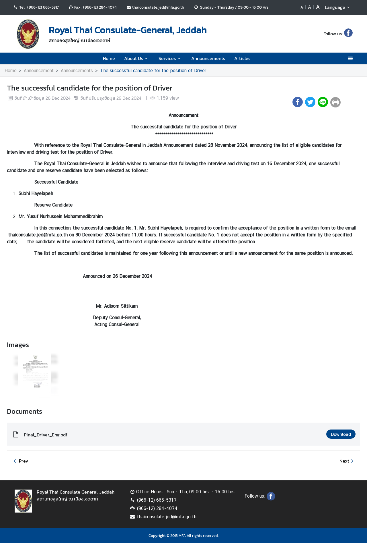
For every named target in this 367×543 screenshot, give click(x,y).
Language (338, 7)
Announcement (39, 70)
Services (170, 58)
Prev (19, 460)
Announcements (208, 58)
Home (109, 58)
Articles (242, 58)
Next (347, 460)
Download (341, 434)
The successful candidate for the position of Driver (153, 70)
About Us (136, 58)
